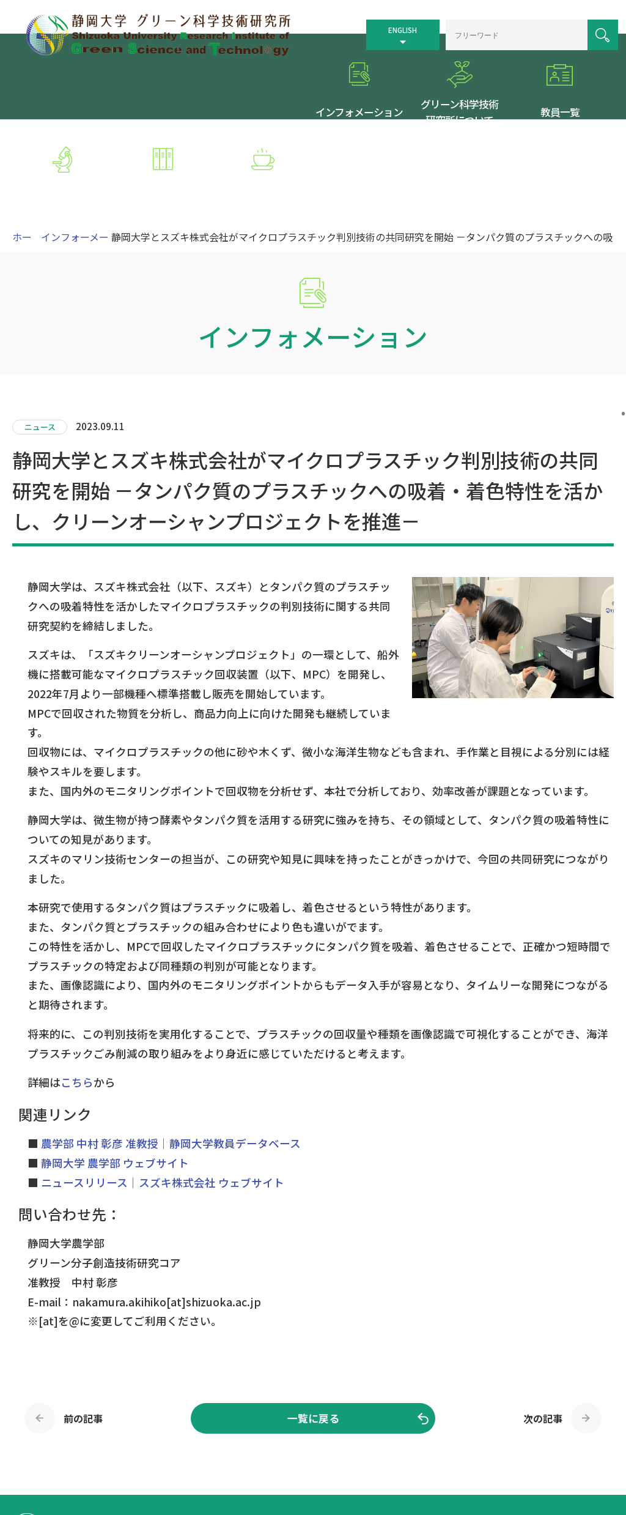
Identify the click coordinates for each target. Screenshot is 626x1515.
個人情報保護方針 (557, 1446)
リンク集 (496, 1446)
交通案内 (392, 1446)
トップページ (340, 1446)
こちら (77, 1007)
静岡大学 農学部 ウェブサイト (115, 1088)
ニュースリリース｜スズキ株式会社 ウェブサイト (162, 1107)
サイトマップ (444, 1446)
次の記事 (542, 1343)
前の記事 (83, 1343)
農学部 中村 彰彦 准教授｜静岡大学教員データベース (171, 1068)
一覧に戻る (313, 1343)
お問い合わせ (340, 1462)
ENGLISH (383, 26)
